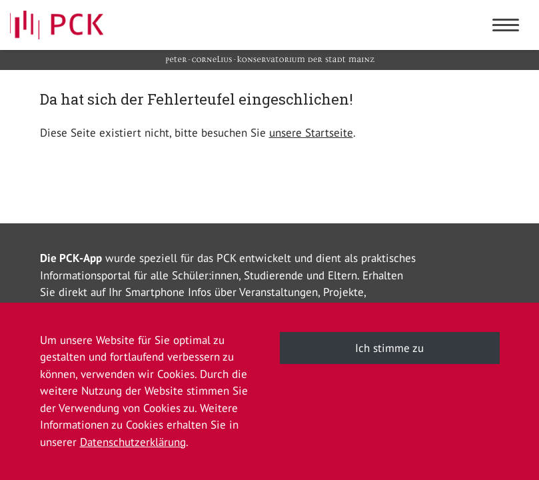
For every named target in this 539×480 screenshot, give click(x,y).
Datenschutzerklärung (133, 442)
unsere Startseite (311, 132)
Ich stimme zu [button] (389, 348)
